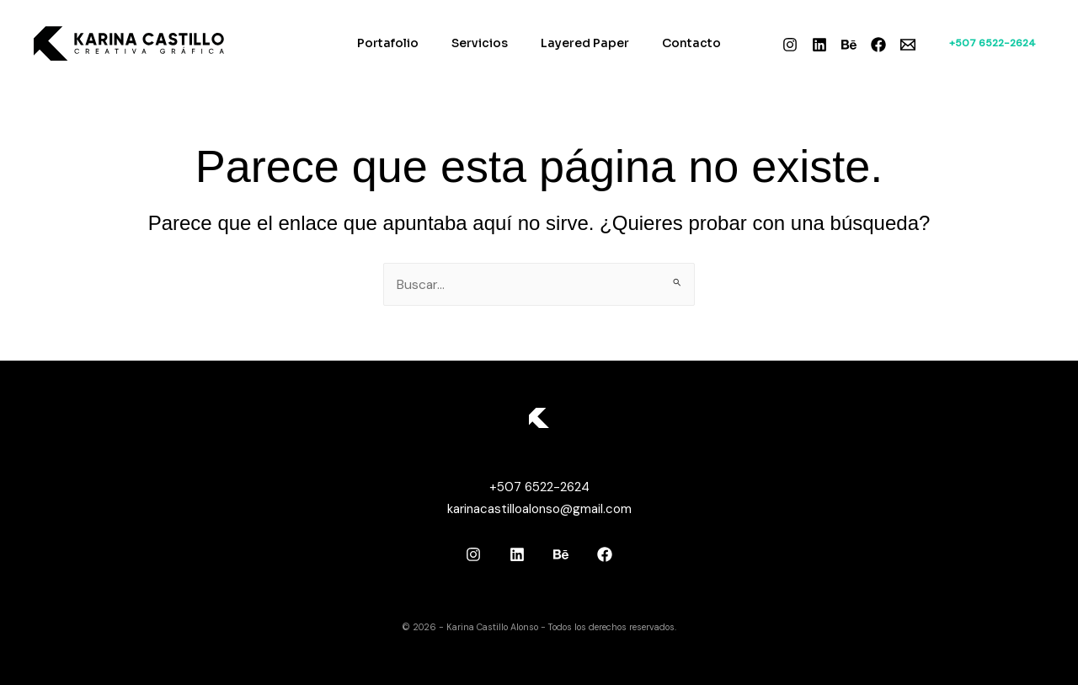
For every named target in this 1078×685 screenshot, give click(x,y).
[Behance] (849, 44)
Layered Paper (580, 43)
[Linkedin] (819, 44)
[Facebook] (878, 44)
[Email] (907, 44)
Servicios (484, 43)
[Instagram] (790, 44)
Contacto (677, 43)
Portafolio (402, 43)
